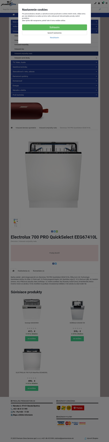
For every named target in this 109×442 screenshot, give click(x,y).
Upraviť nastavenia (54, 33)
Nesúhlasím (54, 38)
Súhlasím (54, 27)
